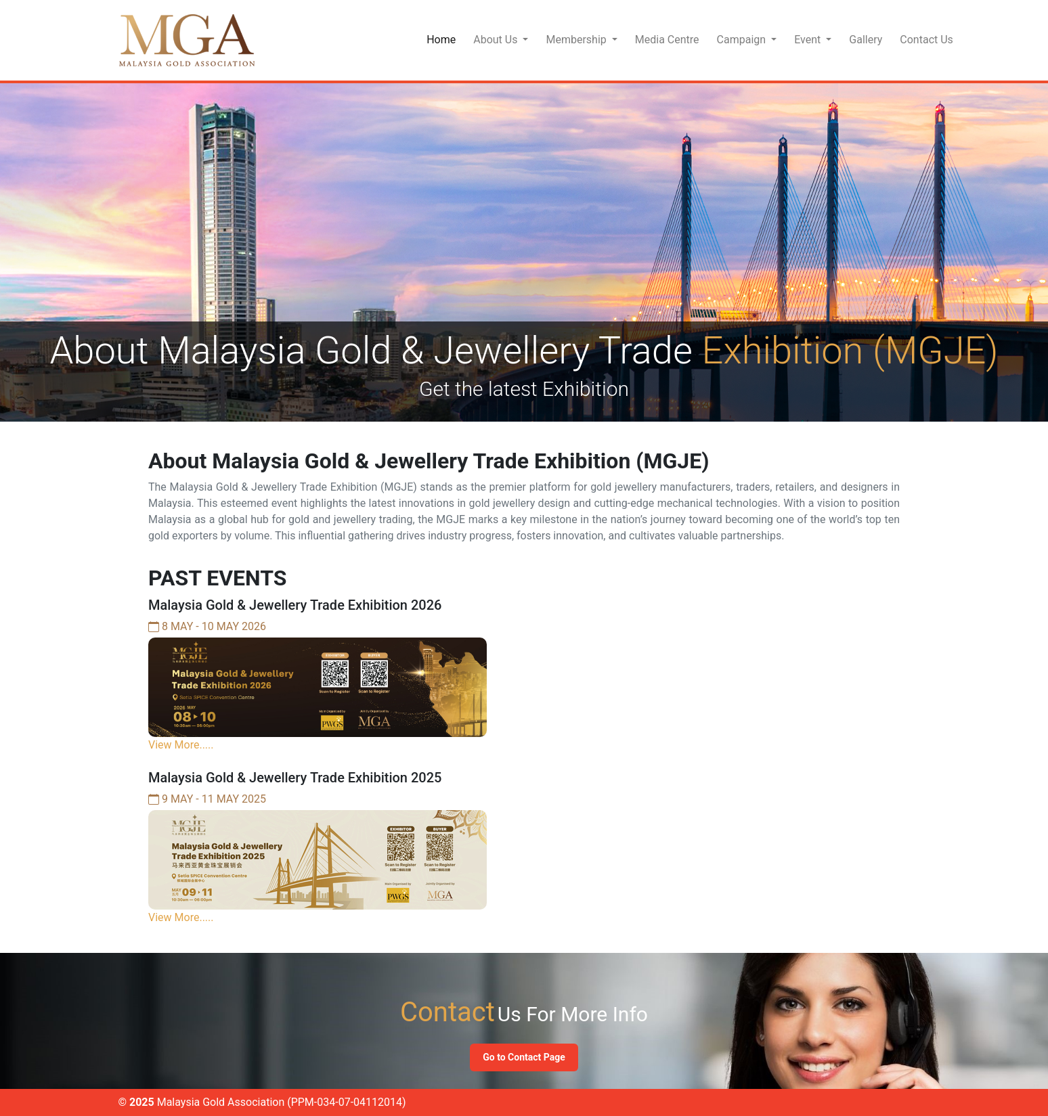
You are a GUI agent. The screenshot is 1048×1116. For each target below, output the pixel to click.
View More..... (181, 744)
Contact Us (926, 39)
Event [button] (808, 39)
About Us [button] (496, 39)
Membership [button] (577, 39)
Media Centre (667, 39)
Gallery (865, 39)
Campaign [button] (743, 39)
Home (441, 39)
